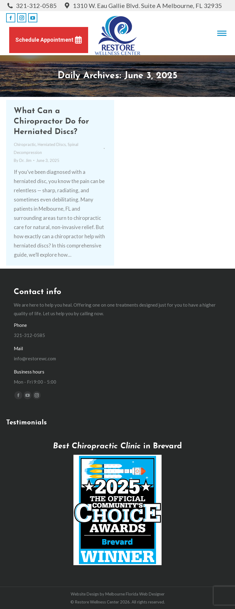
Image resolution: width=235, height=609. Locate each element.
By (23, 160)
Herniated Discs (52, 144)
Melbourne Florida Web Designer (135, 594)
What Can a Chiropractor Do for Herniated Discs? (51, 121)
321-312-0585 (31, 6)
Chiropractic (25, 144)
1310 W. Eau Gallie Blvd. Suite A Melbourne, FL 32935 (142, 6)
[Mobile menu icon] (222, 33)
